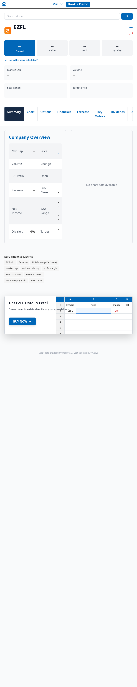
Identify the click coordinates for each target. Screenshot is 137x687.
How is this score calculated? (21, 60)
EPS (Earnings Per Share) (44, 262)
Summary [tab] (14, 112)
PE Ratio (10, 262)
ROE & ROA (36, 280)
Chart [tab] (30, 112)
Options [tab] (46, 112)
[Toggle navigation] (131, 4)
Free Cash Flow (13, 274)
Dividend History (30, 268)
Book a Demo (78, 4)
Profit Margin (50, 268)
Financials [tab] (64, 112)
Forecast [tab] (83, 112)
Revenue (23, 262)
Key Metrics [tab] (100, 114)
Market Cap (12, 268)
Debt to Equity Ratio (16, 280)
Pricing (58, 4)
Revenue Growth (34, 274)
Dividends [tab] (118, 112)
